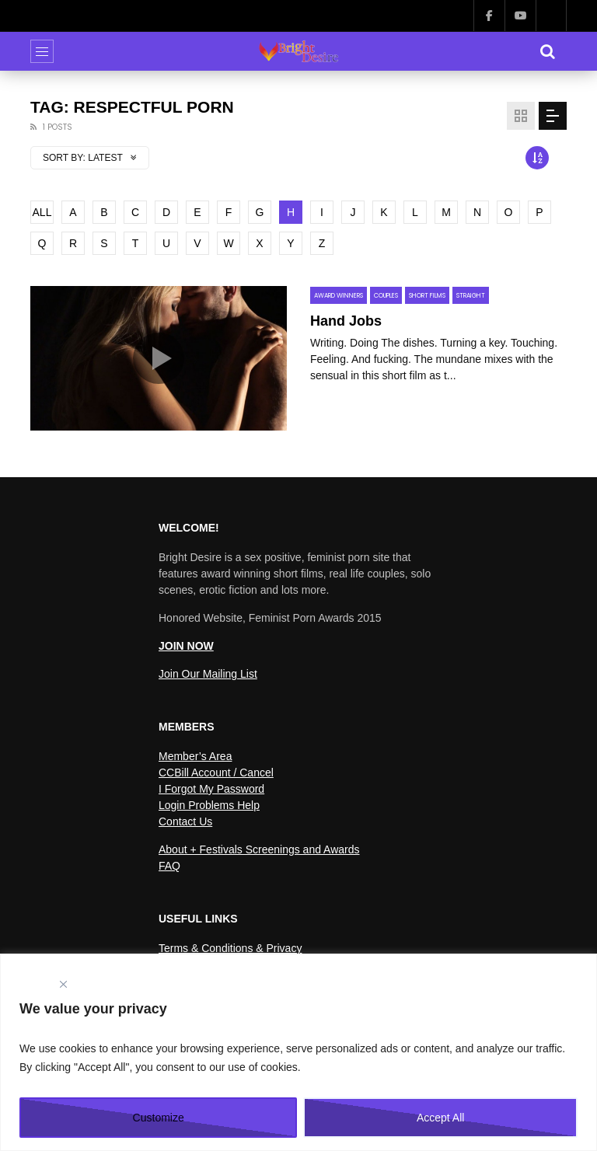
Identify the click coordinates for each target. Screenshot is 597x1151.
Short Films (427, 295)
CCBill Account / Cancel (216, 772)
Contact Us (185, 821)
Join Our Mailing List (208, 674)
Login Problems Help (209, 805)
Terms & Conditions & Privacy (230, 948)
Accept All (440, 1117)
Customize (158, 1117)
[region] (298, 1052)
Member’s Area (195, 756)
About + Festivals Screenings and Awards (259, 849)
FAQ (169, 866)
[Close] (62, 984)
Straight (470, 295)
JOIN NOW (186, 646)
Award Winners (338, 295)
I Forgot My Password (211, 789)
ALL (42, 212)
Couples (386, 295)
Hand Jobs (346, 321)
